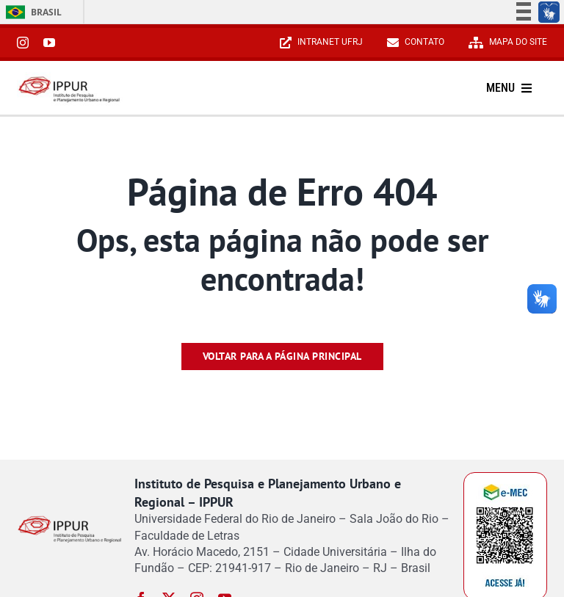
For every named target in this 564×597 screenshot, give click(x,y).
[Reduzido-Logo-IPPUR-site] (70, 78)
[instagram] (23, 42)
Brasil (31, 12)
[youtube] (49, 42)
